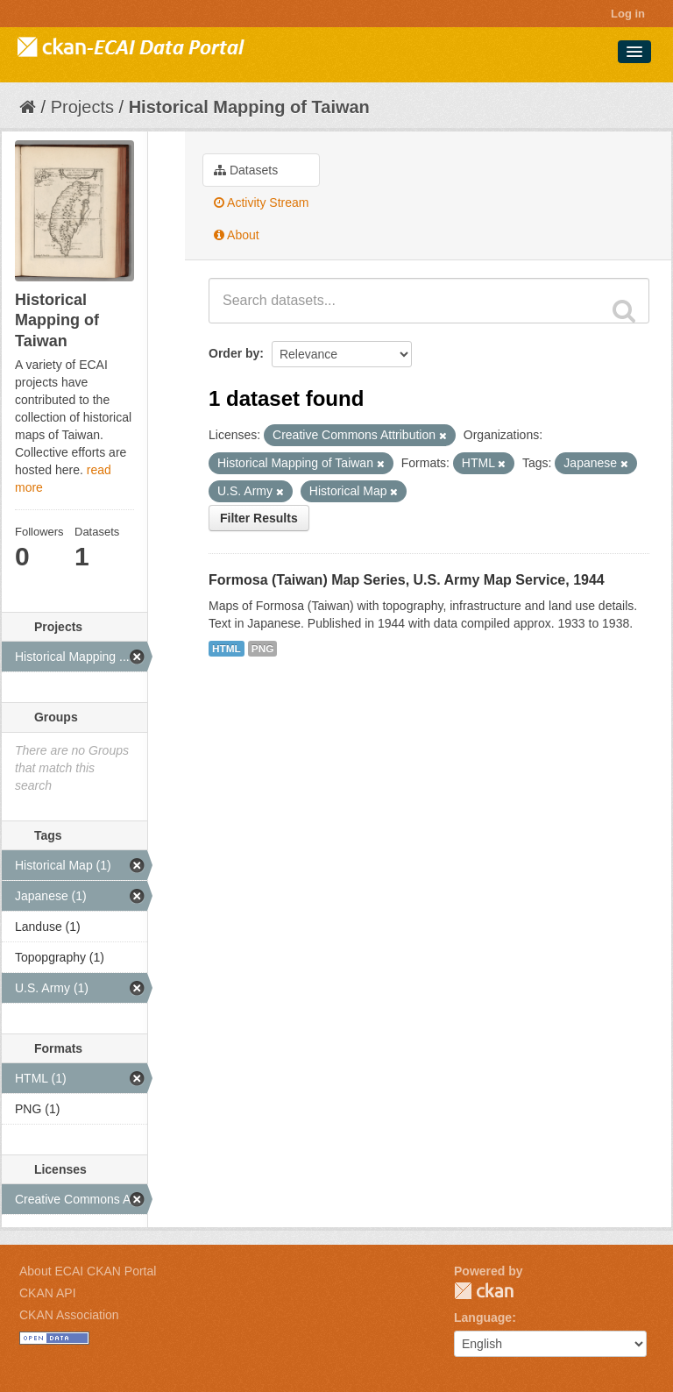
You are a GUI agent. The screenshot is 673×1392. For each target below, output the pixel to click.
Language (483, 1317)
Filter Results (259, 518)
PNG (262, 649)
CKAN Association (69, 1315)
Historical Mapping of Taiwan (249, 107)
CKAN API (47, 1293)
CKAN (484, 1291)
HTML (226, 649)
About (236, 235)
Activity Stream (261, 202)
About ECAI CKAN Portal (87, 1271)
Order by (234, 353)
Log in (628, 13)
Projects (82, 107)
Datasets (246, 170)
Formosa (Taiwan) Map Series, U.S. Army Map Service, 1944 (407, 579)
